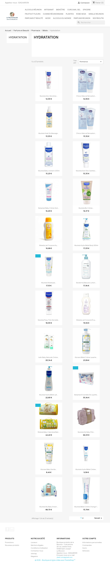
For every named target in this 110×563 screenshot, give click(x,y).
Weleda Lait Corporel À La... (86, 320)
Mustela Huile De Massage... (48, 133)
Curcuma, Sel (73, 9)
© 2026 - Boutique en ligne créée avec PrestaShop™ (55, 560)
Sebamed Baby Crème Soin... (48, 208)
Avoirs (84, 548)
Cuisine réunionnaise (53, 14)
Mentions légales (37, 545)
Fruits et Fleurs (32, 14)
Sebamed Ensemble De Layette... (86, 395)
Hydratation (18, 37)
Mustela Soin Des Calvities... (86, 171)
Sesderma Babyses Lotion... (86, 283)
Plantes (70, 14)
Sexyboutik (98, 18)
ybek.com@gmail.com (64, 557)
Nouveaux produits (12, 545)
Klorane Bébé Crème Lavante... (86, 357)
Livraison (34, 542)
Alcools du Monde (62, 18)
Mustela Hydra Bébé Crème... (86, 469)
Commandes (87, 545)
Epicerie (87, 9)
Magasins (34, 556)
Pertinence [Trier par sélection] (91, 61)
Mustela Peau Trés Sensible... (49, 320)
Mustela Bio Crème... (86, 208)
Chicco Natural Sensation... (86, 96)
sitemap (34, 554)
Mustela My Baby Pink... (86, 432)
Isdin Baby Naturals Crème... (48, 357)
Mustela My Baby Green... (48, 507)
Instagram (12, 529)
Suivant (98, 518)
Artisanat (49, 9)
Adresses (85, 551)
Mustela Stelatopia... (48, 283)
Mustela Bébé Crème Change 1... (86, 507)
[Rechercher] (91, 22)
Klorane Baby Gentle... (49, 469)
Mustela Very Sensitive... (49, 96)
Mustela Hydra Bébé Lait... (48, 395)
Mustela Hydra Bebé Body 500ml (86, 245)
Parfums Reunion (82, 18)
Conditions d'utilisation (39, 548)
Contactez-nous (37, 551)
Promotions (9, 542)
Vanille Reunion (96, 14)
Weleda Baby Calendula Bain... (49, 432)
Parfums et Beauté (34, 18)
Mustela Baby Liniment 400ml (48, 171)
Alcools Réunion (33, 9)
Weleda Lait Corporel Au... (48, 245)
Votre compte (89, 538)
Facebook (7, 529)
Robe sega (81, 14)
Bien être (60, 9)
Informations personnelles (92, 542)
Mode (48, 18)
